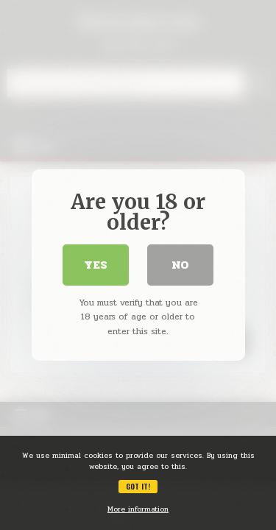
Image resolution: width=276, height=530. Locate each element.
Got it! (138, 486)
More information (138, 509)
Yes (95, 264)
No (180, 264)
